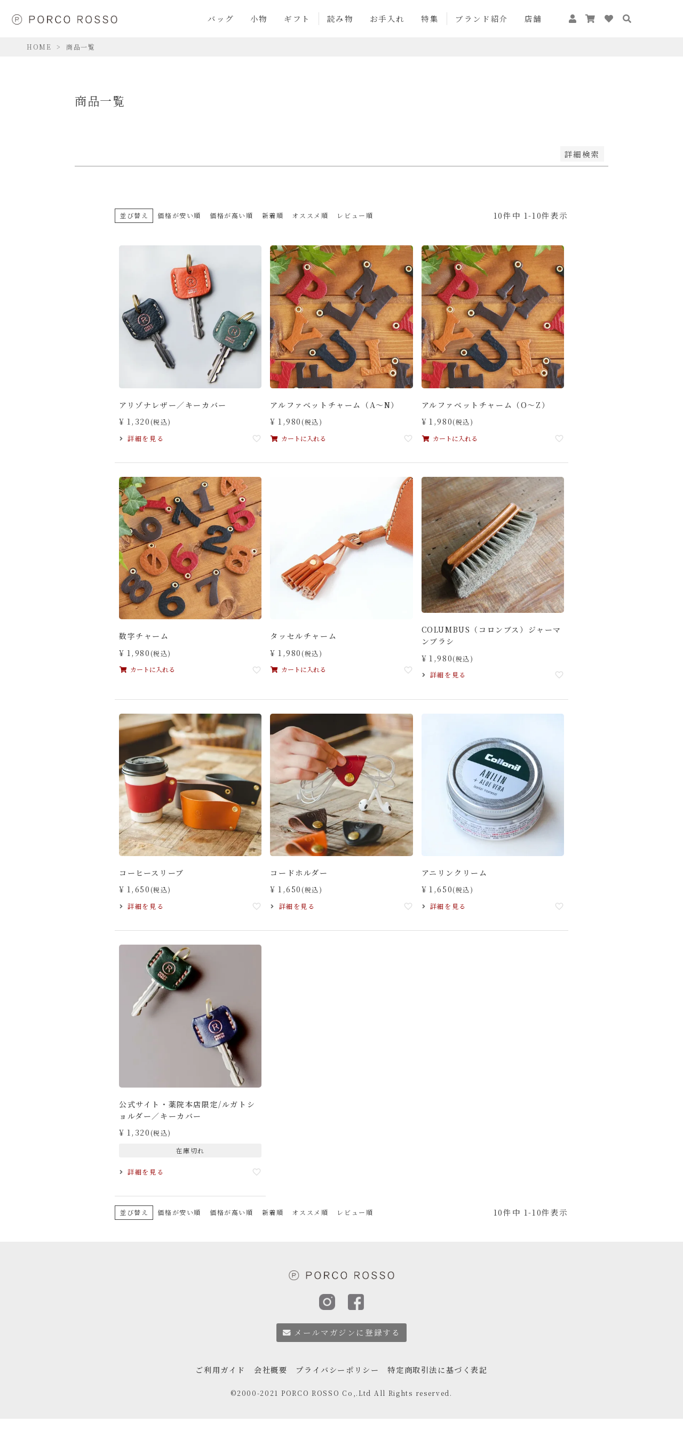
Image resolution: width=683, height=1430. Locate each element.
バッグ (221, 18)
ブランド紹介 (482, 18)
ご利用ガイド (213, 1369)
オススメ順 (310, 215)
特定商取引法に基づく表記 (443, 1369)
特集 (430, 18)
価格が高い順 (231, 215)
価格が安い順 (179, 215)
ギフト (297, 18)
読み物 (340, 18)
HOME (39, 46)
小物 (259, 18)
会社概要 (266, 1369)
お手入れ (387, 18)
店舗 (533, 18)
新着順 (273, 215)
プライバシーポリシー (336, 1369)
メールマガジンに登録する (342, 1332)
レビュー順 (355, 215)
